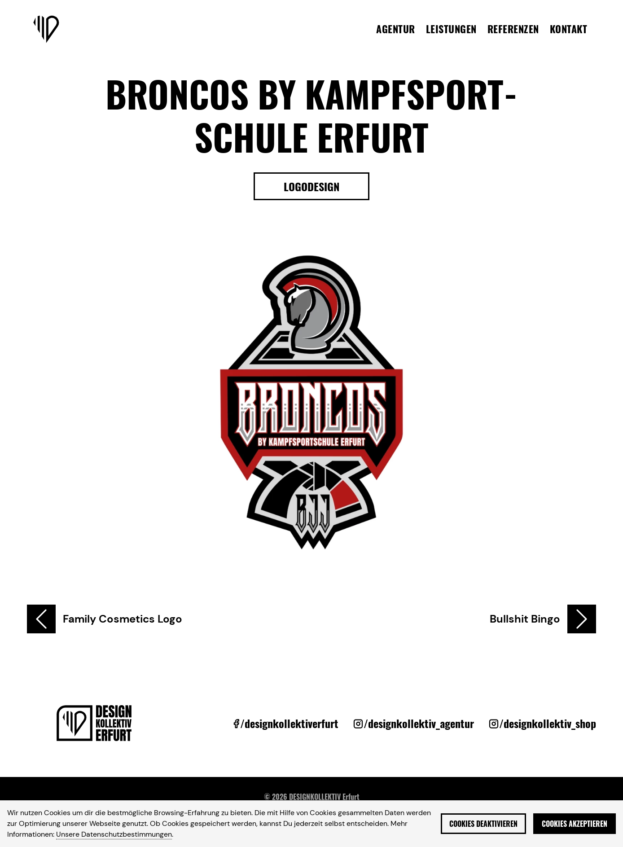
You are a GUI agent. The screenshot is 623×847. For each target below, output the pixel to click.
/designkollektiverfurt (289, 723)
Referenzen (513, 28)
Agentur (395, 28)
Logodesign (311, 186)
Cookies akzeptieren (574, 823)
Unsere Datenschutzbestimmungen (114, 834)
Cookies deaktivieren (483, 823)
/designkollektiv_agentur (419, 723)
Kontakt (569, 28)
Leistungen (451, 28)
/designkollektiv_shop (547, 723)
